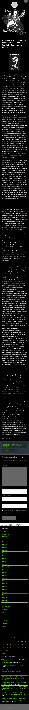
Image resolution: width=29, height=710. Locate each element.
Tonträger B (5, 539)
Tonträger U (5, 589)
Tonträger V (5, 592)
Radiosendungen (5, 606)
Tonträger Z (5, 600)
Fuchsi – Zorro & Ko (6, 674)
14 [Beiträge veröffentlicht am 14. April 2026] (7, 644)
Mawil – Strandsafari (6, 662)
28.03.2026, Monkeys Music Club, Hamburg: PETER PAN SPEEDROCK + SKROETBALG (12, 677)
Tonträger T (5, 586)
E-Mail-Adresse (6, 495)
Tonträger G (5, 553)
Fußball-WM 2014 (6, 620)
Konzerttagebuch (5, 617)
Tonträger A (5, 536)
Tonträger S (5, 583)
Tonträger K (5, 561)
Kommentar (5, 465)
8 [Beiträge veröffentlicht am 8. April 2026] (10, 641)
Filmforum (4, 626)
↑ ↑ (27, 707)
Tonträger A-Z (5, 534)
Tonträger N (5, 569)
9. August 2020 (6, 49)
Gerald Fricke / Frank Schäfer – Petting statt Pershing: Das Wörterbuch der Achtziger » (13, 445)
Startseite (4, 531)
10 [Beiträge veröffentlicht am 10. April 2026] (18, 641)
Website (4, 502)
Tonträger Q (5, 578)
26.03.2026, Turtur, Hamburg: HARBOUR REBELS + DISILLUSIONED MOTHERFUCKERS (14, 687)
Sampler (3, 604)
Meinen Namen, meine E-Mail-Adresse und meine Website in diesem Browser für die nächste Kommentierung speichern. (14, 512)
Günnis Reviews (9, 707)
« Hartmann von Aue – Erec (10, 450)
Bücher (9, 438)
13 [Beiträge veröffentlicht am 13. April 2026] (3, 644)
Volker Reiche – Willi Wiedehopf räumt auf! (12, 665)
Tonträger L (5, 564)
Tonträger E (5, 547)
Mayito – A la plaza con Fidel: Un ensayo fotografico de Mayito (11, 670)
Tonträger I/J (5, 558)
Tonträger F (5, 550)
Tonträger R (5, 581)
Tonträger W (5, 594)
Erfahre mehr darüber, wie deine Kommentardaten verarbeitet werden (11, 525)
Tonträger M (5, 567)
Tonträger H (5, 555)
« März (3, 653)
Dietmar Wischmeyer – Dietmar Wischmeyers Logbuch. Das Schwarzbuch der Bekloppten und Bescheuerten (13, 700)
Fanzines (3, 612)
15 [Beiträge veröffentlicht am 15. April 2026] (10, 644)
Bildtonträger (5, 609)
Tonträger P (5, 575)
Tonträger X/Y (6, 597)
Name (4, 488)
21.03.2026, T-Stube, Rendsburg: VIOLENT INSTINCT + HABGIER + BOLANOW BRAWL (13, 693)
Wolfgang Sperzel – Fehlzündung (9, 660)
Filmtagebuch (4, 623)
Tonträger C (5, 541)
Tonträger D (5, 544)
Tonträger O (5, 572)
